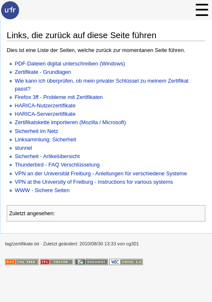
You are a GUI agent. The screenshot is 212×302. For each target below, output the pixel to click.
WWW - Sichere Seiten (42, 190)
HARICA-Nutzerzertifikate (45, 105)
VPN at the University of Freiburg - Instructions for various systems (94, 182)
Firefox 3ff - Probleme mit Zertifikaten (59, 97)
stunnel (23, 148)
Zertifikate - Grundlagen (43, 72)
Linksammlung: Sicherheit (45, 139)
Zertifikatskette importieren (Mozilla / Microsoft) (70, 122)
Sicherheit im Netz (36, 131)
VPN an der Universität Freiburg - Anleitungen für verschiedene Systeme (101, 173)
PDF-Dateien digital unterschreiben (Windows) (70, 63)
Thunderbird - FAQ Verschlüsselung (57, 164)
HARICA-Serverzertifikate (45, 114)
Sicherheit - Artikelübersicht (47, 156)
